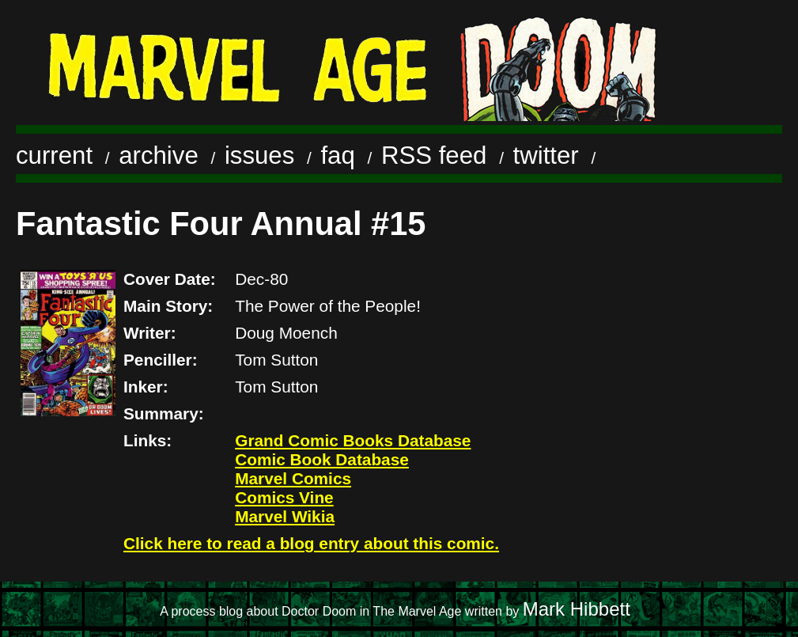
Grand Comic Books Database (353, 440)
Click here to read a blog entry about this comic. (311, 543)
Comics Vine (284, 497)
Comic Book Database (322, 459)
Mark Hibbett (576, 609)
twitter (546, 155)
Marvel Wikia (285, 516)
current (54, 155)
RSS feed (434, 155)
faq (337, 155)
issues (259, 155)
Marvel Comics (293, 478)
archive (159, 155)
